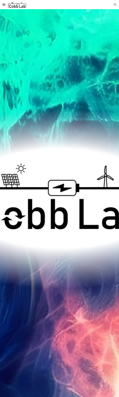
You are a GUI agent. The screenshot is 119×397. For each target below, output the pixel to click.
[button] (4, 4)
